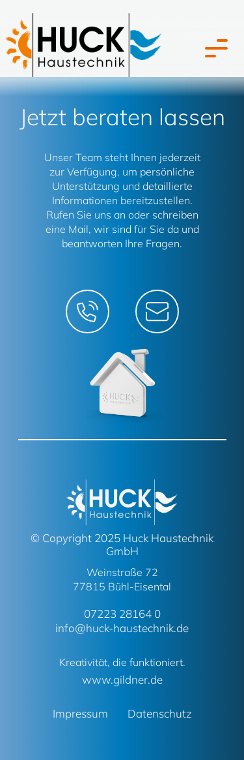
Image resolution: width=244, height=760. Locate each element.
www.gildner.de (122, 679)
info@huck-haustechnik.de (122, 628)
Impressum (80, 713)
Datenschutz (160, 713)
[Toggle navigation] (213, 48)
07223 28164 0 (122, 613)
